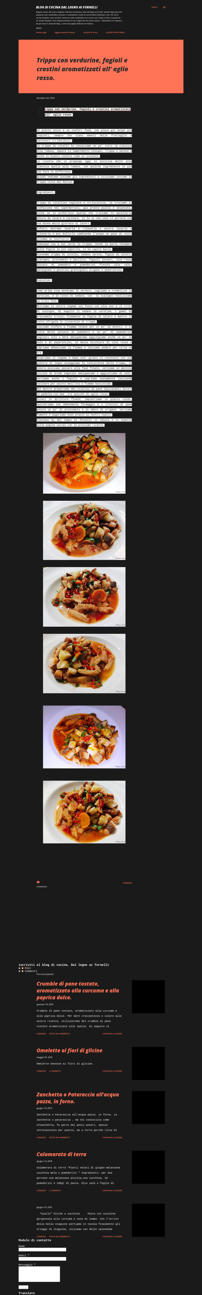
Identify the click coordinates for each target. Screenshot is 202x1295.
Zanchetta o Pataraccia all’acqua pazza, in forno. (78, 1098)
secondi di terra (90, 32)
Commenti (29, 971)
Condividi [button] (127, 883)
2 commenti (55, 1071)
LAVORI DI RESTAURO (115, 32)
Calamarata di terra (61, 1154)
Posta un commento (59, 1033)
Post (26, 968)
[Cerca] (154, 7)
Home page (41, 32)
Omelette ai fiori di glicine (69, 1050)
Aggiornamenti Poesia (65, 32)
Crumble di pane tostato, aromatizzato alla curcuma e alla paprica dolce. (78, 990)
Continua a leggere (112, 1033)
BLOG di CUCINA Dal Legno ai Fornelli (66, 7)
